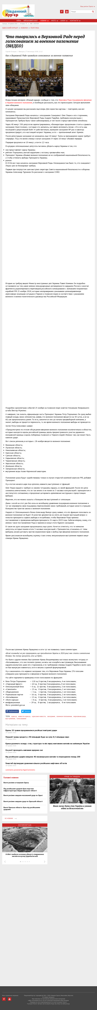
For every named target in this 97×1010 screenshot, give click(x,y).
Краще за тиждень (72, 776)
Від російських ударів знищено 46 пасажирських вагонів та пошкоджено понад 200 (43, 756)
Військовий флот (31, 21)
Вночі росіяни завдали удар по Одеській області (23, 801)
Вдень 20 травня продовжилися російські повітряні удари (31, 730)
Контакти (75, 21)
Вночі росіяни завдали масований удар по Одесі (23, 795)
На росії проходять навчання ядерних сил (24, 750)
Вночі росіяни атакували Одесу (16, 782)
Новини (44, 21)
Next (44, 862)
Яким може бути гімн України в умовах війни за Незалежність (72, 807)
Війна (19, 21)
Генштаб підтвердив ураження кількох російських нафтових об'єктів (36, 763)
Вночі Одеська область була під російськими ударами (22, 808)
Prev (5, 862)
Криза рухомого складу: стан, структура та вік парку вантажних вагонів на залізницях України (48, 743)
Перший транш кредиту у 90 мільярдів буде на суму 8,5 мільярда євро (37, 737)
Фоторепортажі (24, 825)
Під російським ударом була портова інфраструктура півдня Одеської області (20, 789)
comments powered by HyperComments (20, 770)
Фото (54, 21)
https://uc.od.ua (18, 11)
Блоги (64, 21)
